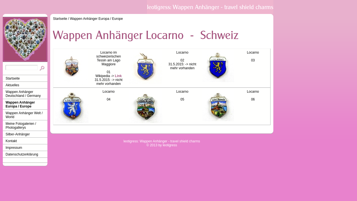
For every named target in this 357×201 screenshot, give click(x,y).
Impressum (14, 148)
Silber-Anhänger (18, 134)
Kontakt (11, 141)
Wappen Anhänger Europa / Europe (20, 104)
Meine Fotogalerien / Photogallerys (21, 126)
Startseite (13, 78)
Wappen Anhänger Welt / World (24, 115)
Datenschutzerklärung (22, 154)
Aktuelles (12, 85)
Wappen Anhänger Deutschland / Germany (23, 94)
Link (118, 76)
